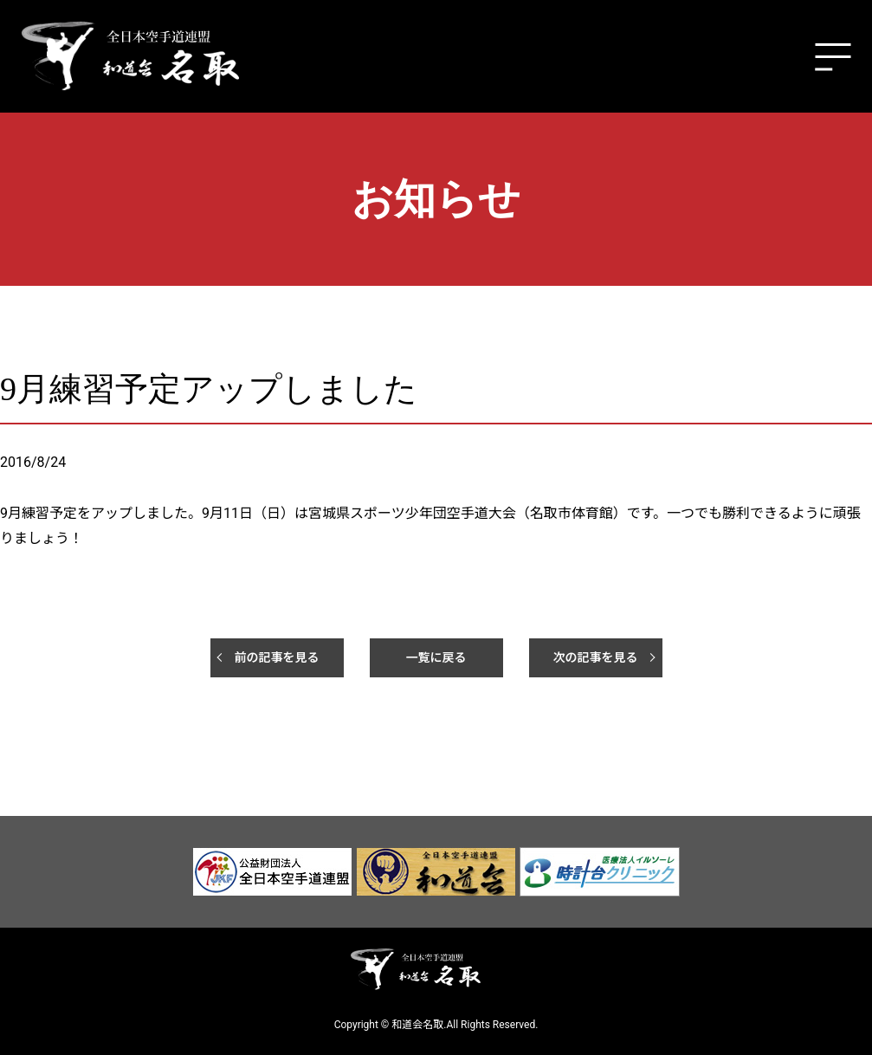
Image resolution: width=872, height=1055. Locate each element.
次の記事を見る (595, 657)
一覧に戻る (436, 657)
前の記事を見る (277, 657)
